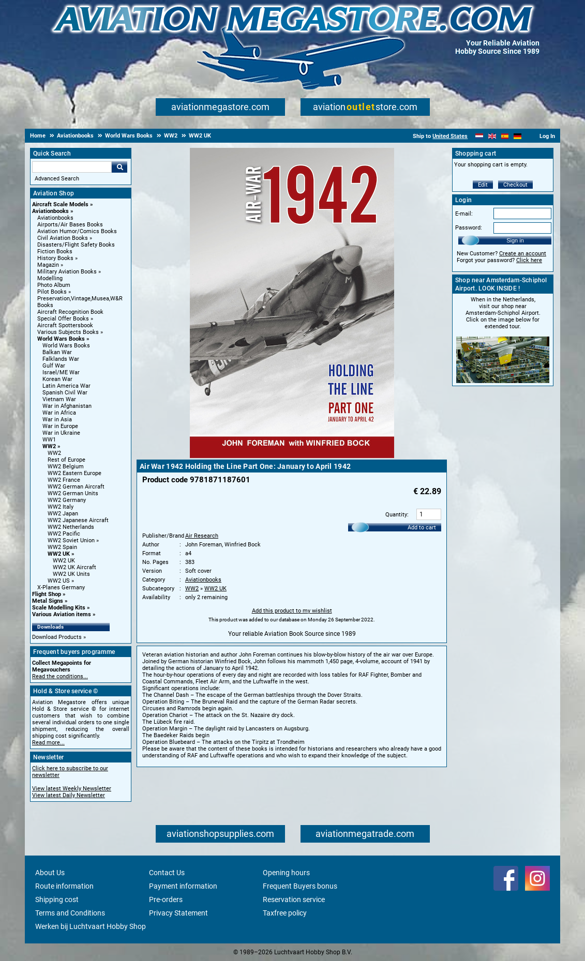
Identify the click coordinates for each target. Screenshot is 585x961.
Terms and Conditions (70, 913)
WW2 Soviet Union (71, 540)
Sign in (515, 240)
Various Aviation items (61, 614)
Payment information (183, 886)
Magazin (48, 265)
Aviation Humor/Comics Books (77, 231)
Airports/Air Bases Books (70, 224)
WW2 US (59, 580)
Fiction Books (54, 251)
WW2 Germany (67, 500)
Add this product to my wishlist (292, 610)
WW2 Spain (62, 547)
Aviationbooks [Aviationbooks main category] (55, 218)
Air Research (201, 535)
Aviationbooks (50, 211)
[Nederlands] (479, 136)
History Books (55, 258)
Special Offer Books (63, 318)
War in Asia (57, 419)
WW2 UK (59, 554)
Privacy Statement (178, 913)
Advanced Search (57, 178)
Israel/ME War (61, 372)
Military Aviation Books (67, 271)
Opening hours (286, 872)
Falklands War (60, 359)
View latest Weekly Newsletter (71, 788)
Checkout (515, 184)
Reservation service (294, 899)
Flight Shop (46, 594)
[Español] (505, 136)
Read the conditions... (60, 676)
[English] (492, 136)
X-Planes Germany (61, 587)
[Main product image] (292, 456)
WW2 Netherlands (71, 527)
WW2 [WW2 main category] (54, 453)
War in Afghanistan (67, 406)
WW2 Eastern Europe (74, 473)
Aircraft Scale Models (60, 204)
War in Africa (59, 412)
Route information (64, 886)
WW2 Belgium (66, 466)
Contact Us (167, 872)
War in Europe (60, 426)
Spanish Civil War (64, 392)
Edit (483, 184)
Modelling (50, 278)
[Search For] (72, 167)
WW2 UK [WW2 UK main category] (64, 560)
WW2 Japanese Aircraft (78, 520)
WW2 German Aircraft (76, 486)
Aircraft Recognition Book (70, 312)
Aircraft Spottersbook (65, 325)
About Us (50, 872)
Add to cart (422, 527)
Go (119, 167)
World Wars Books (61, 338)
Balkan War (57, 352)
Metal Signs (47, 601)
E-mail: (464, 213)
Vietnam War (59, 399)
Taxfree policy (285, 913)
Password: (468, 227)
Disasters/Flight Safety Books (76, 244)
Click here (529, 260)
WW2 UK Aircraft (74, 567)
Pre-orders (166, 899)
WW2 (49, 446)
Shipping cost (57, 899)
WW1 (49, 439)
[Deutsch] (517, 136)
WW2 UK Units (71, 574)
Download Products (57, 637)
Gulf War (53, 365)
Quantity (396, 514)
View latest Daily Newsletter (68, 795)
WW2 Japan (63, 513)
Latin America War (66, 386)
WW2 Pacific (64, 533)
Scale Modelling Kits (58, 607)
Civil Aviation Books (62, 238)
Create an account (522, 253)
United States (450, 136)
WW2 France (64, 480)
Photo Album (53, 285)
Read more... (48, 742)
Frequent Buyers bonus (300, 886)
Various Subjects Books (68, 332)
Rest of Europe (66, 459)
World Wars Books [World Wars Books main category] (66, 345)
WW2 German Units (73, 493)
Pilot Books (52, 291)
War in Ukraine (61, 433)
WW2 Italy (60, 507)
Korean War (57, 379)
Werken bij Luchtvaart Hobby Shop (90, 926)
